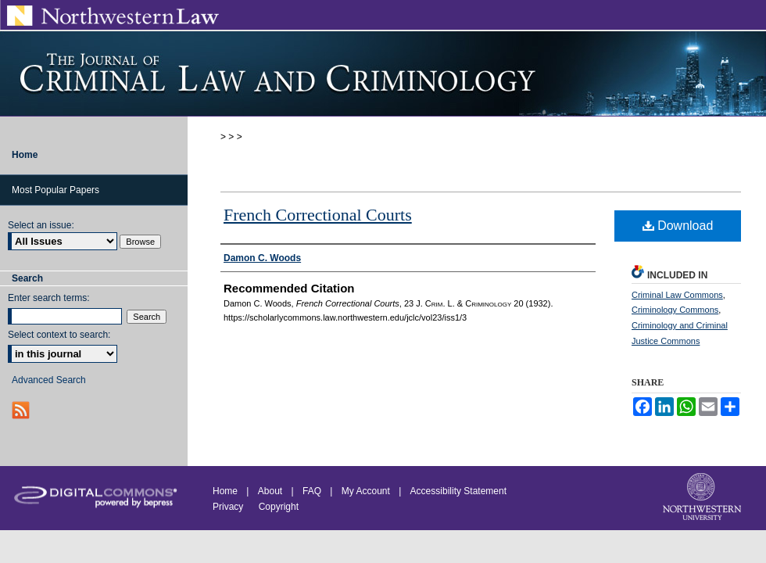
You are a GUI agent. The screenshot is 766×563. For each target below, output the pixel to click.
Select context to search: (59, 334)
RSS (22, 410)
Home (225, 491)
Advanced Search (49, 380)
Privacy (229, 506)
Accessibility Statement (458, 491)
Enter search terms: (49, 297)
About (270, 491)
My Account (366, 491)
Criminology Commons (675, 309)
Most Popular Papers (55, 190)
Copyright (279, 506)
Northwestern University (703, 498)
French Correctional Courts (318, 214)
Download (678, 225)
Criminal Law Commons (677, 294)
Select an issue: (41, 225)
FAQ (311, 491)
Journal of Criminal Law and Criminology (383, 73)
